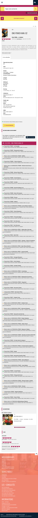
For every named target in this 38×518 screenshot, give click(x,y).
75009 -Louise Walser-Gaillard (25, 205)
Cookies (4, 507)
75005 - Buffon (21, 156)
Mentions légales (6, 509)
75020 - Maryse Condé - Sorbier (25, 380)
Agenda (4, 461)
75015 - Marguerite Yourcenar (25, 276)
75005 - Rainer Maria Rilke (16, 172)
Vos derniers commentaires (8, 496)
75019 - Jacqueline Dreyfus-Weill (17, 355)
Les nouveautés (5, 487)
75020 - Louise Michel (15, 370)
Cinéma (4, 464)
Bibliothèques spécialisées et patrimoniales (15, 514)
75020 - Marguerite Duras (16, 375)
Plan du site (4, 510)
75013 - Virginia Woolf (23, 251)
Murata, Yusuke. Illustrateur (9, 75)
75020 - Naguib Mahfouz (17, 391)
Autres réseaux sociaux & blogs (9, 478)
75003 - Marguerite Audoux (16, 150)
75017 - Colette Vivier (15, 297)
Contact (7, 501)
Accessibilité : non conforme (25, 515)
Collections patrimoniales (8, 467)
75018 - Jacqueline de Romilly (17, 314)
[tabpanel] (19, 88)
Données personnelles (11, 507)
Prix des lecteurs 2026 (7, 491)
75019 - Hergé (13, 351)
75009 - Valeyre (13, 201)
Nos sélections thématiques (8, 490)
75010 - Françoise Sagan (16, 216)
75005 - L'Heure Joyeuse (16, 161)
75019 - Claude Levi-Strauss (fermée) (26, 334)
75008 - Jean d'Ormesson (16, 193)
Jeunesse (4, 465)
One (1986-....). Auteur (17, 37)
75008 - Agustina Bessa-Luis (16, 187)
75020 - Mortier (21, 386)
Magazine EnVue (6, 503)
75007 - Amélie (13, 182)
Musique (4, 462)
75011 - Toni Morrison (15, 221)
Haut (36, 453)
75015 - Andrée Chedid (15, 265)
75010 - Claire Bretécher (15, 211)
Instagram (4, 475)
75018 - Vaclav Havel (23, 323)
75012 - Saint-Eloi (14, 235)
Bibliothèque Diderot (23, 401)
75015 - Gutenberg (22, 271)
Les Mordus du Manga (7, 494)
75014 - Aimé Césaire (15, 261)
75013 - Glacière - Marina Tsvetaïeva (26, 240)
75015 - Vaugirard (22, 282)
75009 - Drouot (13, 197)
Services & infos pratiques (8, 459)
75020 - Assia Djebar (23, 365)
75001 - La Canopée (14, 146)
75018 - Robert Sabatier (23, 318)
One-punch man (6, 52)
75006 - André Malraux (15, 177)
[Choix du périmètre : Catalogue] (2, 9)
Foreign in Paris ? (6, 506)
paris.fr (2, 514)
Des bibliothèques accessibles (9, 504)
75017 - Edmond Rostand (24, 308)
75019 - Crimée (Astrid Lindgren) (17, 340)
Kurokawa (19, 39)
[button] (35, 2)
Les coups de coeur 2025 (8, 493)
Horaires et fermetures (7, 488)
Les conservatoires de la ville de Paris (8, 515)
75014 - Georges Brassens (16, 257)
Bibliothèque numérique (8, 468)
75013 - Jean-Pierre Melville (24, 246)
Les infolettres (5, 480)
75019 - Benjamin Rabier (24, 329)
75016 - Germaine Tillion (16, 287)
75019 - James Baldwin (23, 359)
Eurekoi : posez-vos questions (9, 481)
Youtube (4, 477)
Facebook (4, 474)
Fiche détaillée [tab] (6, 57)
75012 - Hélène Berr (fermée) (24, 229)
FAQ (3, 501)
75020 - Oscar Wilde (15, 397)
